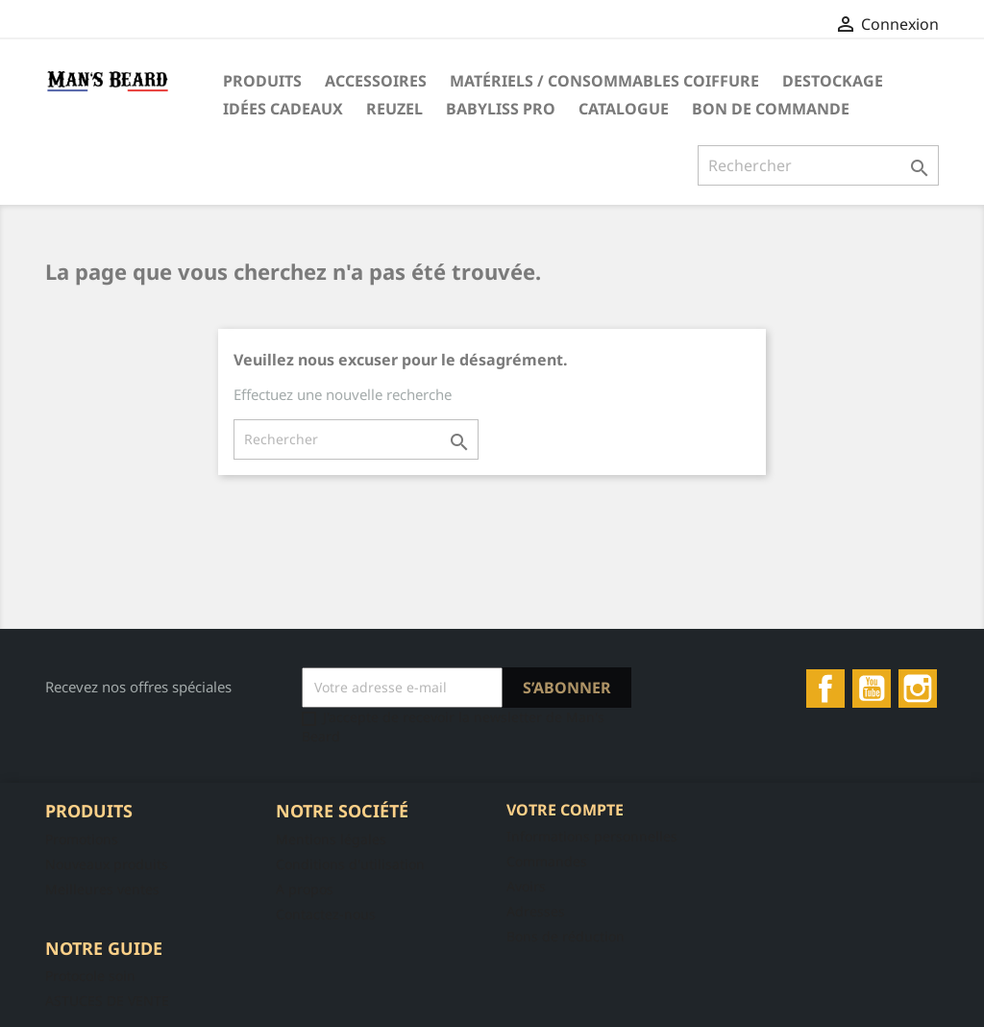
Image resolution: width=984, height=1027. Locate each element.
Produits (262, 80)
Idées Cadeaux (283, 108)
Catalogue (623, 108)
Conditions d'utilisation (350, 864)
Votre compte (565, 809)
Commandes (546, 861)
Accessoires (376, 80)
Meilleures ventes (102, 889)
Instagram (917, 688)
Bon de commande (770, 108)
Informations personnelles (591, 836)
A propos (304, 889)
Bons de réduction (565, 936)
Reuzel (394, 108)
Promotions (81, 839)
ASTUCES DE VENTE (107, 1000)
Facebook (825, 688)
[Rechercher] (818, 165)
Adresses (535, 911)
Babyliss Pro (500, 108)
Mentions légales (331, 839)
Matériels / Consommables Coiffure (604, 80)
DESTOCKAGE (832, 80)
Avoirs (526, 886)
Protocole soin (90, 975)
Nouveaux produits (106, 864)
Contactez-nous (326, 914)
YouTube (871, 688)
